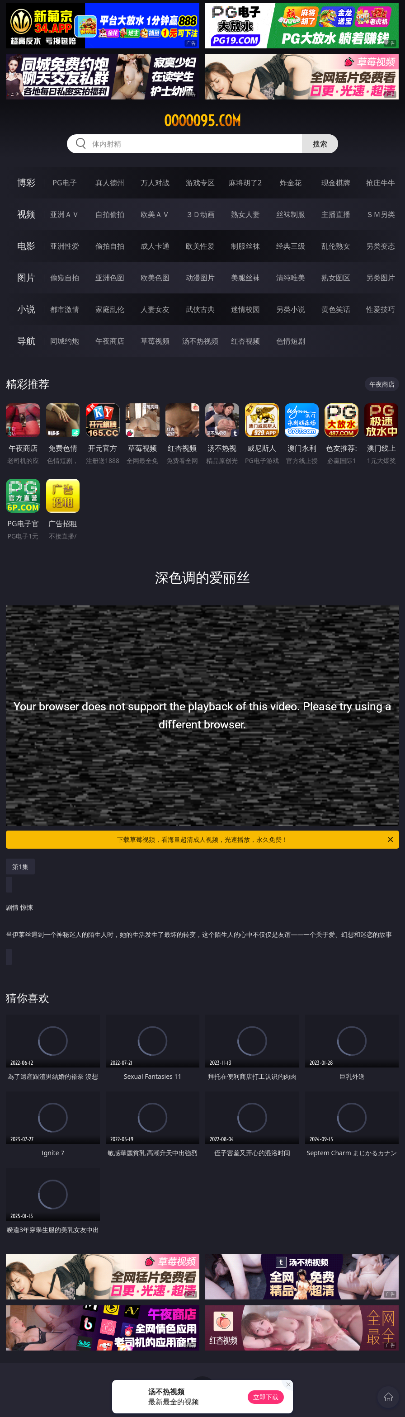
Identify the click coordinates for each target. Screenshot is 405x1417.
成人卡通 (155, 246)
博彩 (26, 182)
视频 (26, 214)
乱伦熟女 (335, 246)
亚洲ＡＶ (64, 214)
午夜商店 (109, 341)
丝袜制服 (290, 214)
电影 (26, 246)
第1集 (20, 866)
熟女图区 (335, 278)
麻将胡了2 (245, 183)
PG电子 (64, 183)
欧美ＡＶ (155, 214)
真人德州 (109, 183)
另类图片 (380, 278)
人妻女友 (155, 309)
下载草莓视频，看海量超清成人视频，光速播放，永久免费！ (256, 839)
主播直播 (335, 214)
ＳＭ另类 (380, 214)
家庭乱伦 (109, 309)
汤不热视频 (200, 341)
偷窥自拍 (64, 278)
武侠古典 (200, 309)
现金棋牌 (335, 183)
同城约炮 (64, 341)
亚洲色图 (109, 278)
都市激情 (64, 309)
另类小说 (290, 309)
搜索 (320, 144)
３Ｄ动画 (200, 214)
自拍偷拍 (109, 214)
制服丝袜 (245, 246)
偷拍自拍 (109, 246)
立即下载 (265, 1397)
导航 (26, 341)
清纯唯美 (290, 278)
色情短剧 (290, 341)
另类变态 (380, 246)
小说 (26, 309)
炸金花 (290, 183)
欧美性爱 (200, 246)
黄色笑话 (335, 309)
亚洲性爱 (64, 246)
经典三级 (290, 246)
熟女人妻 (245, 214)
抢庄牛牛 (380, 183)
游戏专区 (200, 183)
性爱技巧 (380, 309)
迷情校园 (245, 309)
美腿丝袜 (245, 278)
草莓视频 (155, 341)
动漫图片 (200, 278)
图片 (26, 277)
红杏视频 (245, 341)
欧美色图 (155, 278)
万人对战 (155, 183)
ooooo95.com (202, 121)
